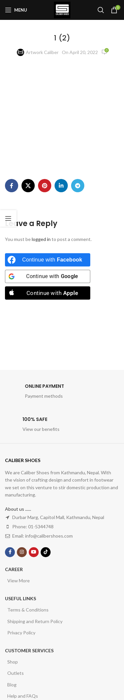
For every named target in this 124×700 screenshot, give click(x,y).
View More (18, 580)
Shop (12, 662)
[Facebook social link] (11, 185)
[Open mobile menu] (16, 10)
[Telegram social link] (77, 185)
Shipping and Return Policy (34, 621)
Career (14, 569)
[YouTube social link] (34, 552)
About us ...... (18, 509)
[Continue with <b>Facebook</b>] (47, 259)
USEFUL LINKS (20, 598)
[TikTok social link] (46, 552)
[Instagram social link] (22, 552)
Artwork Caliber (42, 52)
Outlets (15, 673)
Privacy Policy (21, 632)
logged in (41, 239)
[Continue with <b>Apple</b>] (47, 293)
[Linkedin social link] (61, 185)
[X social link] (28, 185)
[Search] (100, 10)
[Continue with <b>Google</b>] (47, 276)
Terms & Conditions (28, 609)
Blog (12, 684)
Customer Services (29, 650)
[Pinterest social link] (44, 185)
